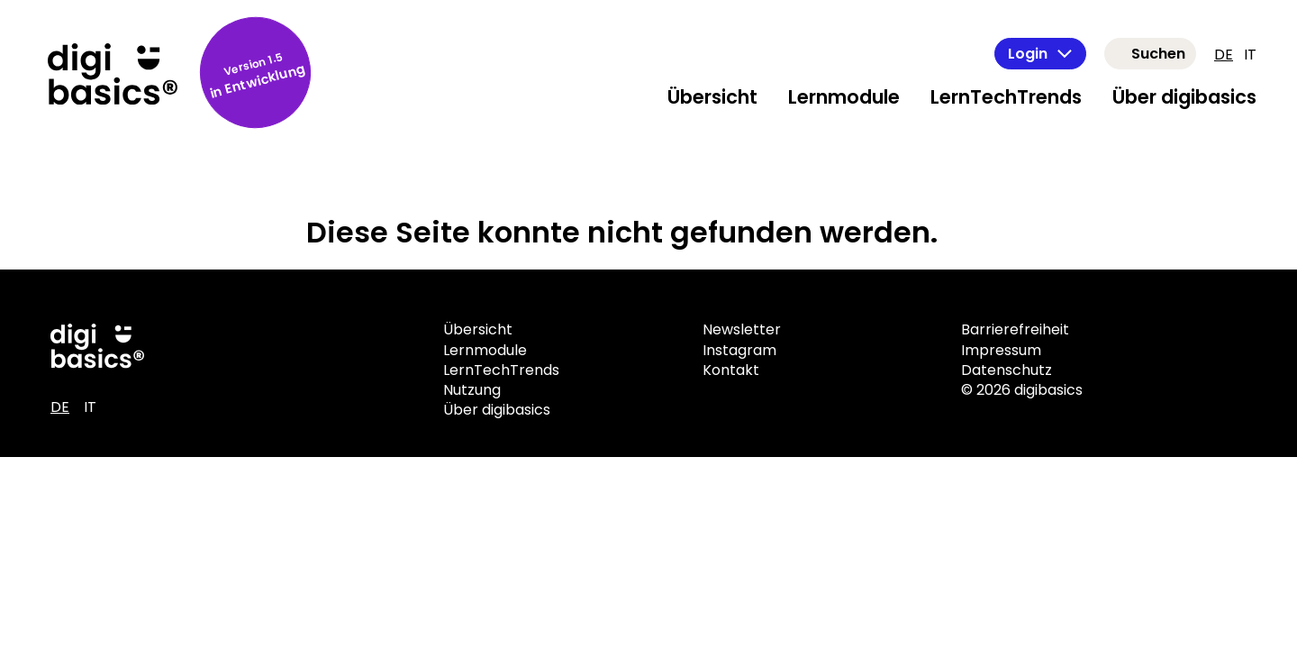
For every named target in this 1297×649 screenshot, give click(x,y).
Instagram (739, 350)
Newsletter (742, 329)
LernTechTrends (1006, 97)
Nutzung (472, 389)
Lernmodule (844, 97)
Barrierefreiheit (1015, 329)
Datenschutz (1006, 370)
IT (1250, 54)
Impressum (1001, 350)
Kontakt (731, 370)
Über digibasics (1184, 97)
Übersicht (712, 97)
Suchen (1158, 53)
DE (1223, 54)
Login (1040, 53)
